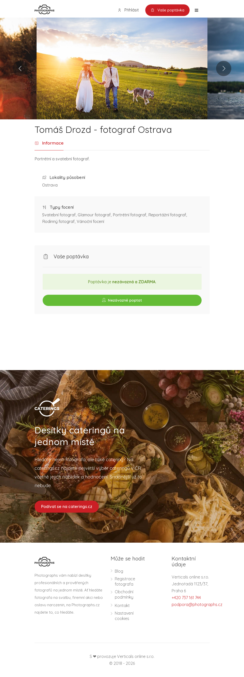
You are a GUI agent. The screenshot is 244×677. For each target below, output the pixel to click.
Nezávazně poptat (122, 300)
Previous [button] (20, 68)
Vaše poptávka (167, 10)
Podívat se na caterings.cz (66, 506)
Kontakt (122, 605)
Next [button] (223, 68)
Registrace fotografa (125, 581)
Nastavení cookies (124, 616)
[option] (122, 68)
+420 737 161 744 (186, 597)
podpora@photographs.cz (197, 604)
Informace (49, 143)
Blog (119, 571)
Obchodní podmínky (124, 594)
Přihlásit (128, 10)
